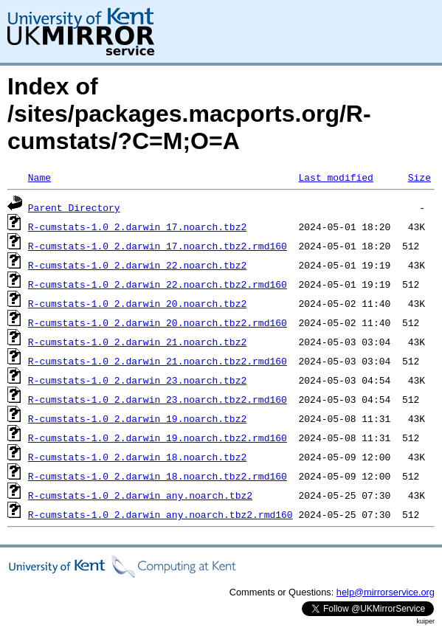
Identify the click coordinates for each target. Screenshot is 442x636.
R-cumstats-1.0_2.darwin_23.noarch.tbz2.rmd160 (157, 399)
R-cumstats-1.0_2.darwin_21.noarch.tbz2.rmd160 (157, 360)
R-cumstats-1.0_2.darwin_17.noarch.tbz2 (137, 226)
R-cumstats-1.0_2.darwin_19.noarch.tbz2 (137, 418)
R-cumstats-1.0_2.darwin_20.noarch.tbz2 (137, 303)
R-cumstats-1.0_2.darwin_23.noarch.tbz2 (137, 380)
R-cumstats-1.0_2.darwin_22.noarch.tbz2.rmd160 (157, 284)
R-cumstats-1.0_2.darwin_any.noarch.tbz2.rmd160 (160, 514)
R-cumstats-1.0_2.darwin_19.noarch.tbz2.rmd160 (157, 437)
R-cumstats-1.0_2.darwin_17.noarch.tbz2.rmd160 (157, 245)
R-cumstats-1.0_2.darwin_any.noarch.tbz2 (140, 495)
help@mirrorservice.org (385, 592)
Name (39, 177)
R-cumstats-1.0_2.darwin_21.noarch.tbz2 (137, 341)
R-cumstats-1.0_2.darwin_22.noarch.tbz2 (137, 265)
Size (419, 177)
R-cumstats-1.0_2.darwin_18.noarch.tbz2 (137, 456)
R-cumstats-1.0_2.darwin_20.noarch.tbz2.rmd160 (157, 322)
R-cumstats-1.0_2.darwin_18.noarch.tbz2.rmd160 (157, 476)
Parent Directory (74, 207)
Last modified (335, 177)
